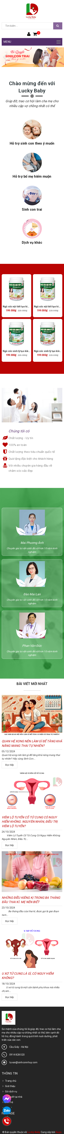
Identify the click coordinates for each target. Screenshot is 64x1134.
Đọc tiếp (9, 764)
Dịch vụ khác (32, 242)
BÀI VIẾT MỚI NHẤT (32, 684)
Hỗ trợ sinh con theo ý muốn (32, 143)
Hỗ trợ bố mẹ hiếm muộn (32, 176)
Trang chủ (10, 1080)
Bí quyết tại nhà (13, 1096)
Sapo (59, 1132)
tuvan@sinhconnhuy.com (23, 1062)
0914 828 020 (17, 1054)
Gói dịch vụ (11, 1091)
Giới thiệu (10, 1086)
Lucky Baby (33, 1132)
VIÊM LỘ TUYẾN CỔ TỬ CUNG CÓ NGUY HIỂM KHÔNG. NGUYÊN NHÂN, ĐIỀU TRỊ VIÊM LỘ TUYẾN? (30, 821)
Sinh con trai (32, 209)
